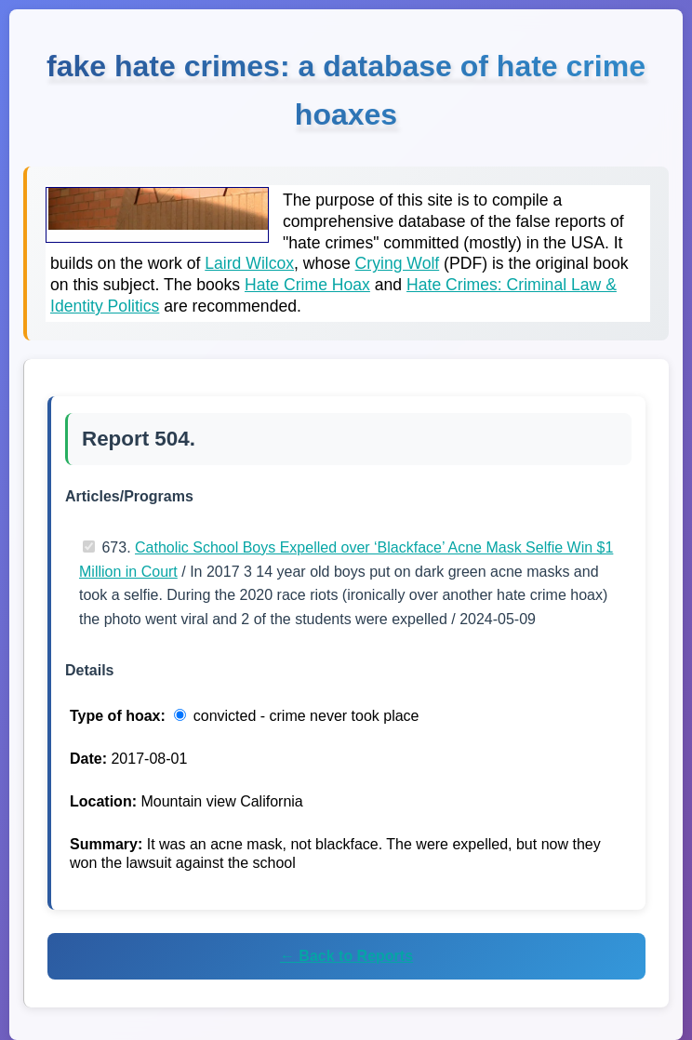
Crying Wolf (397, 263)
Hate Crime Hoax (307, 284)
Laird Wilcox (249, 263)
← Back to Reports (346, 956)
